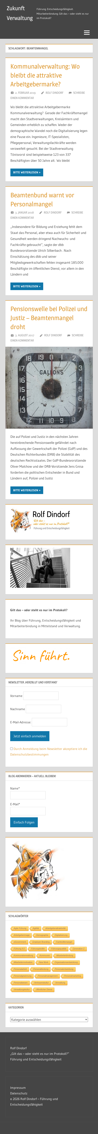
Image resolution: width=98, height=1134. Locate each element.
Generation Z (78, 949)
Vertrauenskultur (41, 983)
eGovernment (20, 942)
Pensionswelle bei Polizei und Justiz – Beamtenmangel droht (48, 318)
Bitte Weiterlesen (25, 172)
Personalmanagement (48, 976)
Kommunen (45, 955)
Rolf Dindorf (54, 93)
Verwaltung (60, 983)
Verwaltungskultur (22, 989)
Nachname (17, 709)
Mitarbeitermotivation (23, 962)
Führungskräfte (38, 949)
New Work (43, 962)
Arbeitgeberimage (22, 935)
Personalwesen (21, 983)
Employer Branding (41, 942)
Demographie (42, 935)
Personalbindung (40, 969)
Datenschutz (18, 1093)
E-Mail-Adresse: (21, 722)
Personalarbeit (20, 969)
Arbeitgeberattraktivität (56, 928)
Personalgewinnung (23, 976)
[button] (7, 1127)
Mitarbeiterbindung (65, 955)
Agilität (36, 928)
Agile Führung (20, 928)
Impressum (18, 1088)
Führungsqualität (58, 949)
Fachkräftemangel (64, 942)
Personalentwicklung (64, 969)
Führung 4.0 (19, 949)
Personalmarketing (72, 976)
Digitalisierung (61, 935)
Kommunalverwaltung (23, 955)
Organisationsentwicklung (66, 962)
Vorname (16, 696)
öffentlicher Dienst (44, 989)
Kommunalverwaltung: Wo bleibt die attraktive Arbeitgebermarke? (45, 75)
